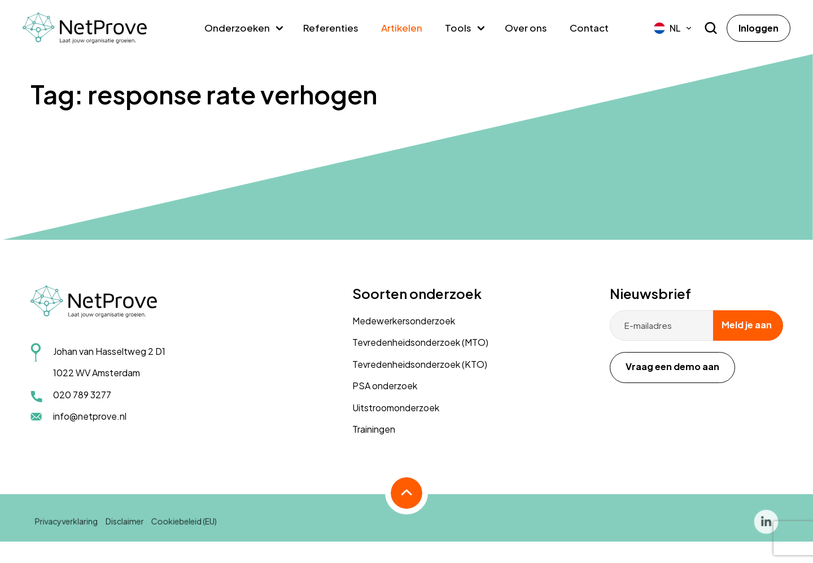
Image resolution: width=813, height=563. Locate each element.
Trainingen (373, 429)
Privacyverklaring (68, 527)
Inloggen (758, 28)
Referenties (331, 27)
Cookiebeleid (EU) (184, 527)
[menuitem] (673, 28)
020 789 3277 (82, 395)
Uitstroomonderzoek (395, 408)
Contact (589, 27)
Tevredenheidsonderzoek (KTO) (419, 364)
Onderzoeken (237, 27)
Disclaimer (126, 527)
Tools (458, 27)
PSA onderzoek (384, 386)
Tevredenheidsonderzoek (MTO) (420, 342)
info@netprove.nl (89, 416)
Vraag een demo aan (672, 366)
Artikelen (401, 27)
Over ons (526, 27)
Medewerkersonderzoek (403, 321)
